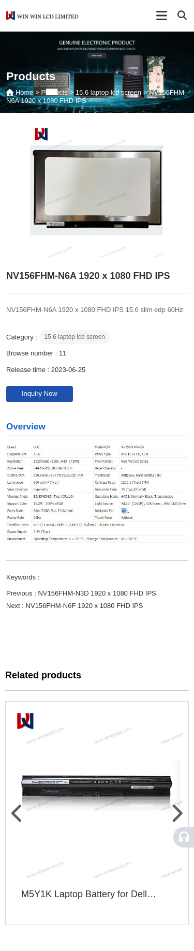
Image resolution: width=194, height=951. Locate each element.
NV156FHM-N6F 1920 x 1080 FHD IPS (84, 606)
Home (25, 92)
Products (54, 92)
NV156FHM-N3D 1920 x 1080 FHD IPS (97, 593)
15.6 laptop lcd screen (108, 92)
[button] (17, 813)
